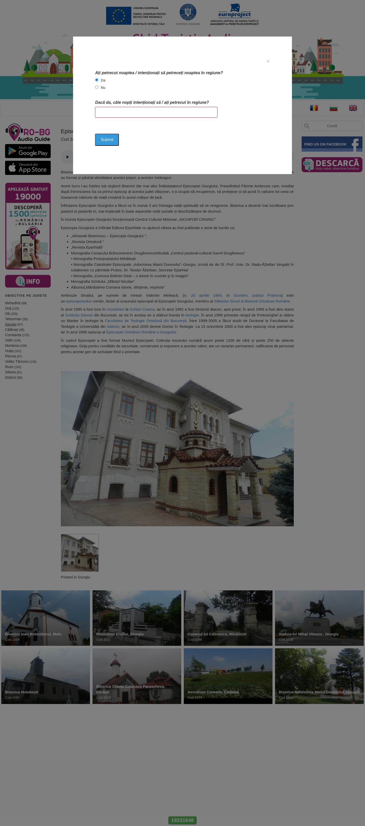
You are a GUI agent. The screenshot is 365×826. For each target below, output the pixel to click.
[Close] (268, 61)
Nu (103, 88)
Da (103, 80)
